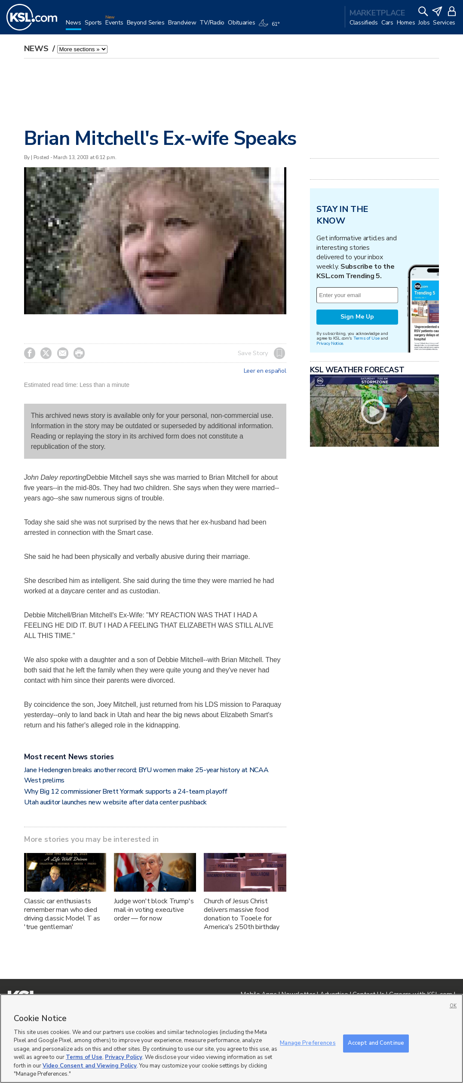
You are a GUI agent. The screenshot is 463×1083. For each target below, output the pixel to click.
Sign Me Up (357, 317)
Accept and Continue (376, 1043)
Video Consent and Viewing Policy (90, 1066)
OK (453, 1006)
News (37, 48)
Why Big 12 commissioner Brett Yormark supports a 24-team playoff (125, 791)
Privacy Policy (123, 1057)
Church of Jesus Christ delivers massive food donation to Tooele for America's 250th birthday (241, 914)
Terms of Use (366, 338)
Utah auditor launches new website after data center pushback (115, 802)
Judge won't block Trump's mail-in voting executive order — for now (154, 909)
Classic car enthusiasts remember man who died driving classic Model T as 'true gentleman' (62, 914)
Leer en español (265, 371)
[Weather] (270, 26)
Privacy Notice (329, 343)
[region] (231, 1038)
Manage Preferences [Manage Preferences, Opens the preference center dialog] (307, 1043)
